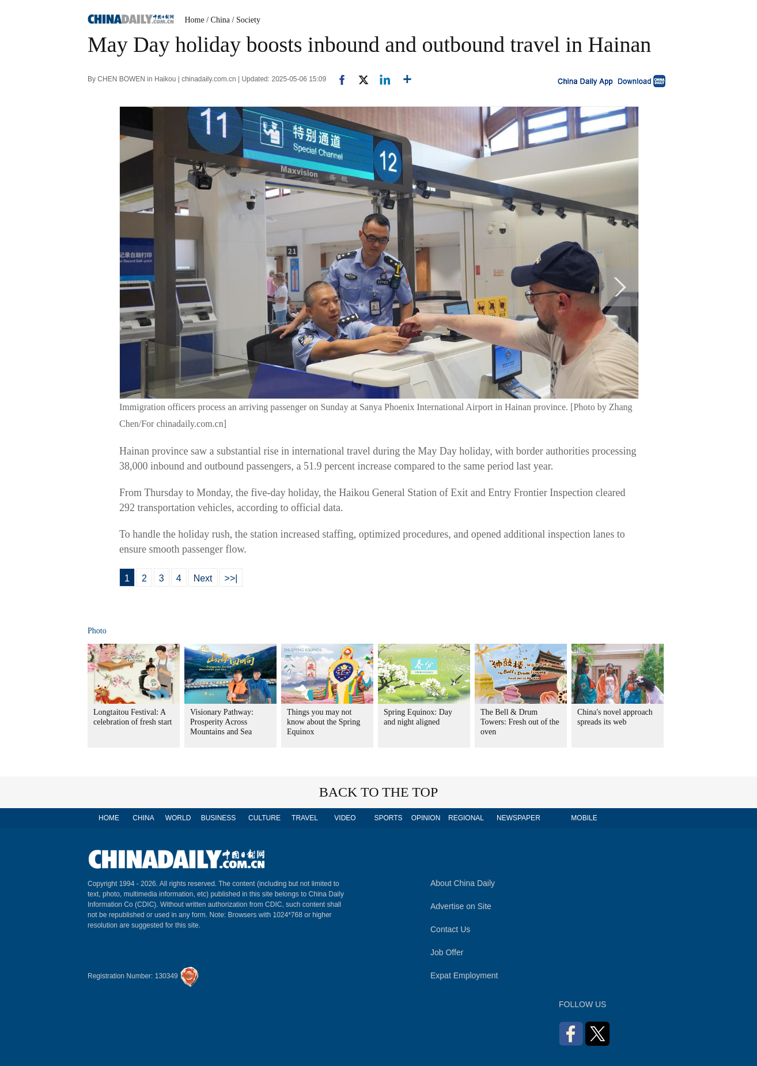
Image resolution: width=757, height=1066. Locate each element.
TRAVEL (305, 818)
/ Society (246, 20)
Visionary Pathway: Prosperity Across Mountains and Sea (221, 722)
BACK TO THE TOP (378, 792)
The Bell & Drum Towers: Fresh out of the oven (519, 722)
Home (195, 20)
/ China (218, 20)
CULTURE (264, 818)
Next (203, 578)
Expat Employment (464, 975)
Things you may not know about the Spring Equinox (323, 722)
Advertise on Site (460, 906)
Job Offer (446, 952)
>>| (231, 578)
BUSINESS (218, 818)
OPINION (426, 818)
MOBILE (584, 818)
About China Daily (462, 883)
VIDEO (344, 818)
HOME (109, 818)
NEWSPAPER (518, 818)
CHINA (143, 818)
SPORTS (388, 818)
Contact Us (450, 929)
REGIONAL (466, 818)
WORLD (178, 818)
